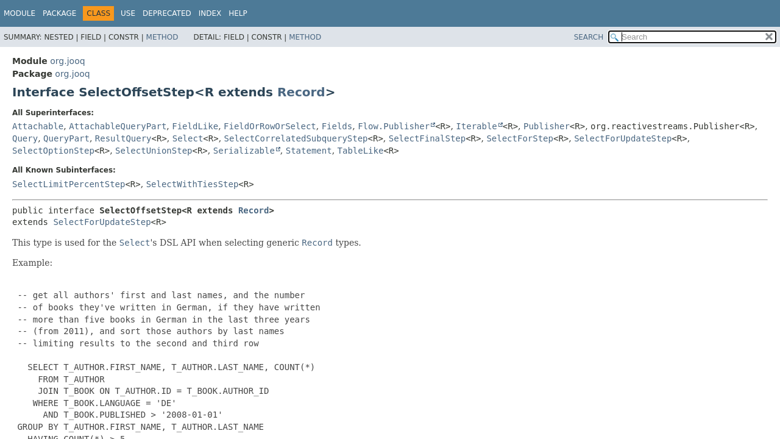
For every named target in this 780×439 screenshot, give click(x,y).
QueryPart (66, 138)
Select (188, 138)
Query (25, 138)
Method (162, 37)
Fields (337, 126)
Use (128, 13)
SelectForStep (519, 138)
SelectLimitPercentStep (68, 184)
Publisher (546, 126)
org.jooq (67, 61)
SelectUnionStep (153, 150)
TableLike (361, 150)
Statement (309, 150)
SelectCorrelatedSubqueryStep (296, 138)
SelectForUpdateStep (623, 138)
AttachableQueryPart (117, 126)
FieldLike (195, 126)
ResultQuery (123, 138)
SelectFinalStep (427, 138)
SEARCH (589, 37)
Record (301, 92)
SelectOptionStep (53, 150)
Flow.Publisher (394, 126)
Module (19, 13)
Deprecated (167, 13)
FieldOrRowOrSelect (270, 126)
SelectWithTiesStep (192, 184)
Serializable (244, 150)
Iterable (476, 126)
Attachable (37, 126)
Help (238, 13)
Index (210, 13)
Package (59, 13)
